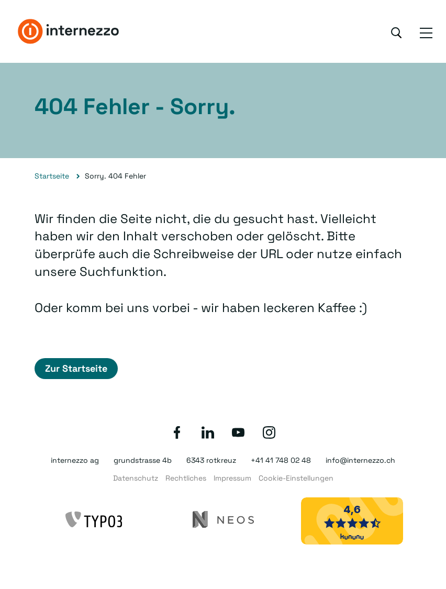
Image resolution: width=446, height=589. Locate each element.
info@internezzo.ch (360, 460)
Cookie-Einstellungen (296, 478)
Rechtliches (185, 478)
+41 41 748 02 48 (281, 460)
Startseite (52, 176)
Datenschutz (135, 478)
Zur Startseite (76, 368)
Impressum (232, 478)
